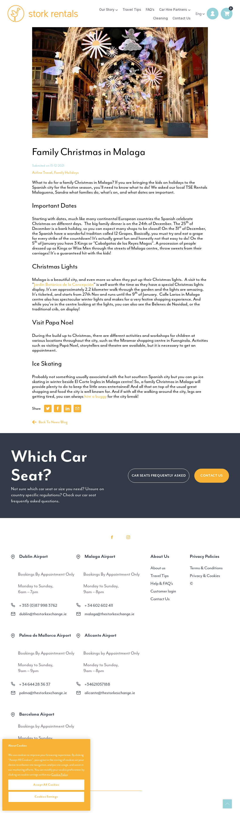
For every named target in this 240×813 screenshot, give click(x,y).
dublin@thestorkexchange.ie (43, 613)
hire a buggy (95, 396)
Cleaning (160, 18)
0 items (226, 13)
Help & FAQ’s (161, 583)
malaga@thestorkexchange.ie (109, 613)
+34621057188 (97, 684)
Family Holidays (66, 172)
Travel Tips (132, 9)
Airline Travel (42, 172)
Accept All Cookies (46, 785)
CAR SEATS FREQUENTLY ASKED (159, 476)
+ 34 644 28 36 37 (34, 684)
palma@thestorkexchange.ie (43, 692)
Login (212, 13)
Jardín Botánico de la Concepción (64, 284)
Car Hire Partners (173, 9)
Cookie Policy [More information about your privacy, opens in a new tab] (59, 774)
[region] (46, 775)
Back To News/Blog (50, 422)
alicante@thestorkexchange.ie (110, 692)
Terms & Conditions (206, 567)
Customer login (163, 591)
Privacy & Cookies (205, 575)
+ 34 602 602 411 (99, 605)
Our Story (106, 9)
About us (157, 567)
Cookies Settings (46, 796)
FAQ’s (150, 9)
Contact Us (181, 18)
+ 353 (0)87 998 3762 (38, 605)
